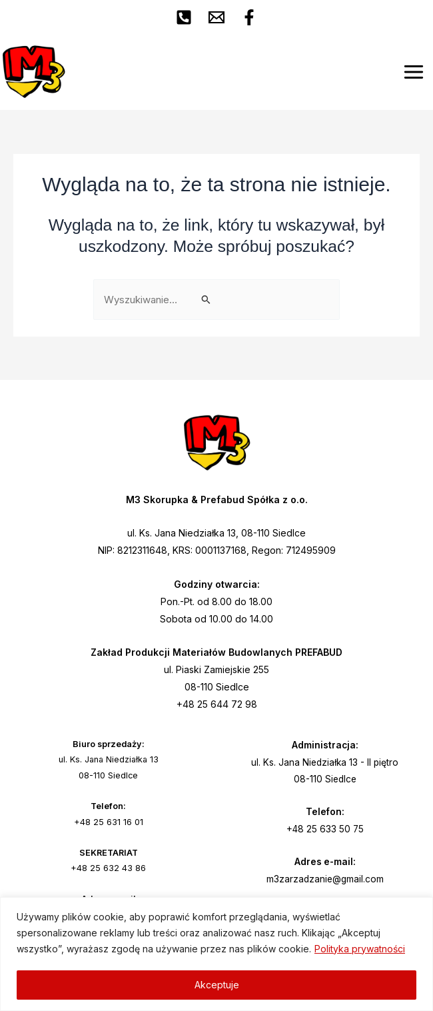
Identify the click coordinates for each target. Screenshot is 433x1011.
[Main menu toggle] (413, 72)
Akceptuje (217, 984)
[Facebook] (249, 17)
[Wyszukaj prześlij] (206, 300)
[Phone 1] (184, 17)
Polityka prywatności (359, 948)
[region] (216, 954)
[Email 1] (216, 17)
